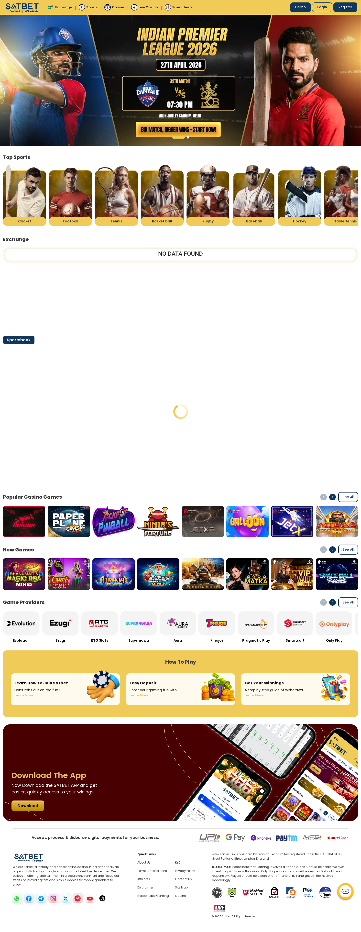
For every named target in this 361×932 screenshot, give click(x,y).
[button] (178, 137)
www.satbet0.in (223, 854)
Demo (300, 7)
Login (322, 7)
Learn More (23, 695)
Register (345, 7)
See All (348, 496)
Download (28, 806)
